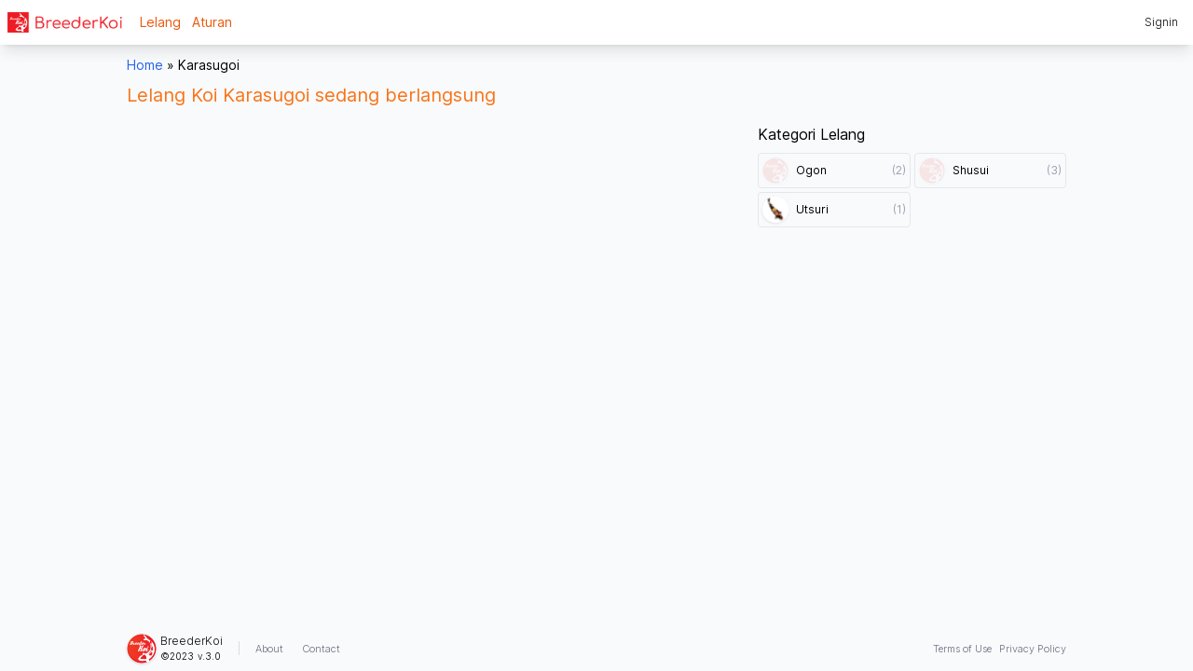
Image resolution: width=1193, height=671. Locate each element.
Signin (1161, 22)
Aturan (212, 22)
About (269, 648)
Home (145, 65)
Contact (321, 648)
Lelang (160, 22)
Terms (962, 648)
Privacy (1032, 648)
